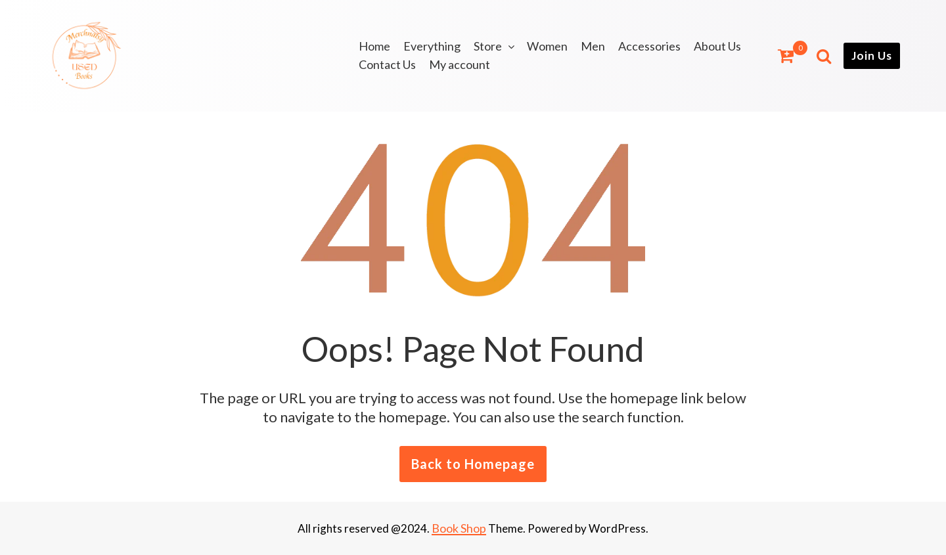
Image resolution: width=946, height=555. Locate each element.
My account (459, 64)
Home (374, 46)
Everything (432, 46)
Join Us (871, 55)
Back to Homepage (473, 464)
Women (547, 46)
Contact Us (387, 64)
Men (593, 46)
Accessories (649, 46)
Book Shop (459, 528)
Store (488, 46)
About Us (717, 46)
